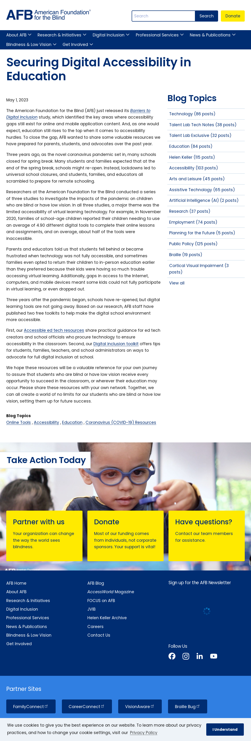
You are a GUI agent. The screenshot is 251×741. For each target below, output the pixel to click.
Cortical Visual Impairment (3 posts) (199, 269)
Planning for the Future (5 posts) (202, 233)
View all (176, 283)
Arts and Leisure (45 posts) (197, 179)
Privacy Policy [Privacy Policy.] (143, 732)
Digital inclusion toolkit (116, 344)
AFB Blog (95, 583)
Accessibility (46, 422)
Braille (187, 706)
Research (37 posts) (189, 211)
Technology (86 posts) (192, 114)
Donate (233, 16)
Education (72, 422)
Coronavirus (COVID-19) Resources (121, 422)
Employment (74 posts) (193, 222)
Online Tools (18, 422)
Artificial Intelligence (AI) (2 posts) (203, 200)
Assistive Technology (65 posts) (202, 190)
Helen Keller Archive (107, 618)
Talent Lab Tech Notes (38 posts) (202, 125)
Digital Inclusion (108, 35)
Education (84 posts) (190, 146)
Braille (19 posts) (185, 255)
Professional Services (157, 35)
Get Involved (75, 44)
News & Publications (210, 35)
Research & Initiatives (59, 35)
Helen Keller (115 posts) (192, 157)
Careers (95, 626)
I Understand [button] (225, 729)
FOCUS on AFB (101, 600)
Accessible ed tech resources (54, 330)
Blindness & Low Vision (28, 44)
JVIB (91, 609)
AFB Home (16, 583)
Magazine (110, 592)
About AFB (16, 35)
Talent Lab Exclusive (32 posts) (200, 135)
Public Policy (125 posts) (193, 244)
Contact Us (98, 635)
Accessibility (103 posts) (193, 168)
